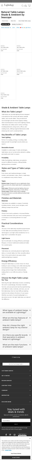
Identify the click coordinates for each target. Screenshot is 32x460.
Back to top (16, 357)
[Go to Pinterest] (10, 435)
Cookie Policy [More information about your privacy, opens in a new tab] (8, 450)
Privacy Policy (5, 429)
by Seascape (4, 49)
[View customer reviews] (22, 435)
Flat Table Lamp (4, 47)
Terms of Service (15, 429)
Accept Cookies (16, 457)
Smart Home (5, 20)
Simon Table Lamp (21, 71)
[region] (16, 448)
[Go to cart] (29, 5)
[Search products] (22, 5)
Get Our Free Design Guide (16, 364)
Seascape (6, 17)
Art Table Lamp (4, 71)
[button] (2, 5)
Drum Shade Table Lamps (25, 20)
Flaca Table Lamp (5, 95)
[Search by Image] (25, 5)
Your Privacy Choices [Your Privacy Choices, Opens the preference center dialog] (16, 453)
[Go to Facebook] (6, 435)
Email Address (6, 420)
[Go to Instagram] (15, 435)
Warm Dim (13, 20)
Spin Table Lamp (21, 47)
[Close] (30, 438)
